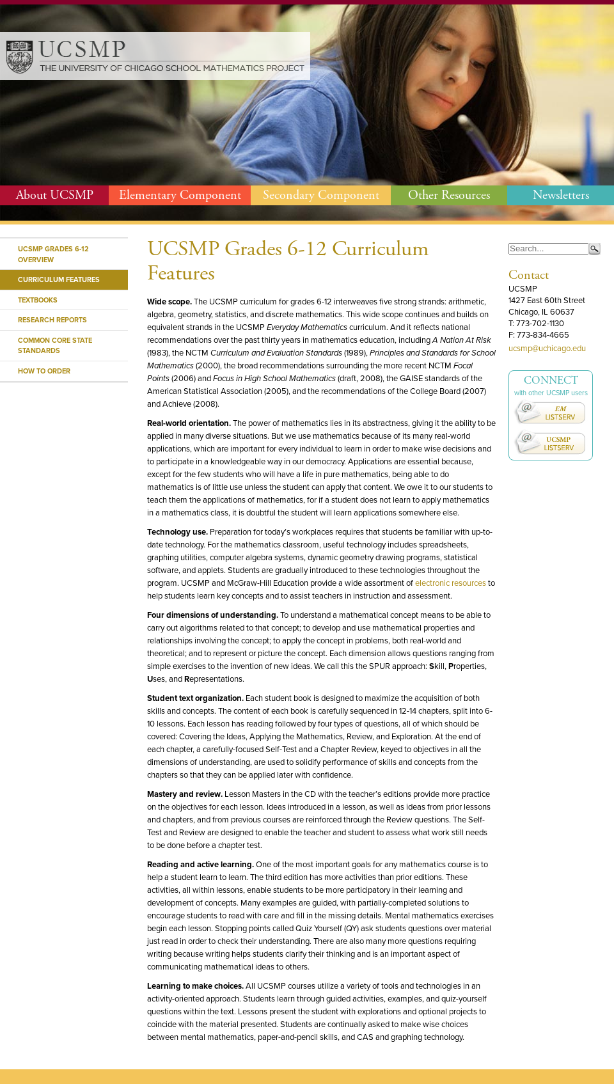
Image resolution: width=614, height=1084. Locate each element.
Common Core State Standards (55, 345)
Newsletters (561, 195)
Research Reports (52, 320)
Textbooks (38, 300)
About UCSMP (54, 195)
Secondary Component (321, 195)
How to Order (44, 371)
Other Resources (449, 195)
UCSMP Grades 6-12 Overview (53, 254)
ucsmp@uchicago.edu (547, 348)
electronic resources (450, 583)
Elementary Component (180, 195)
